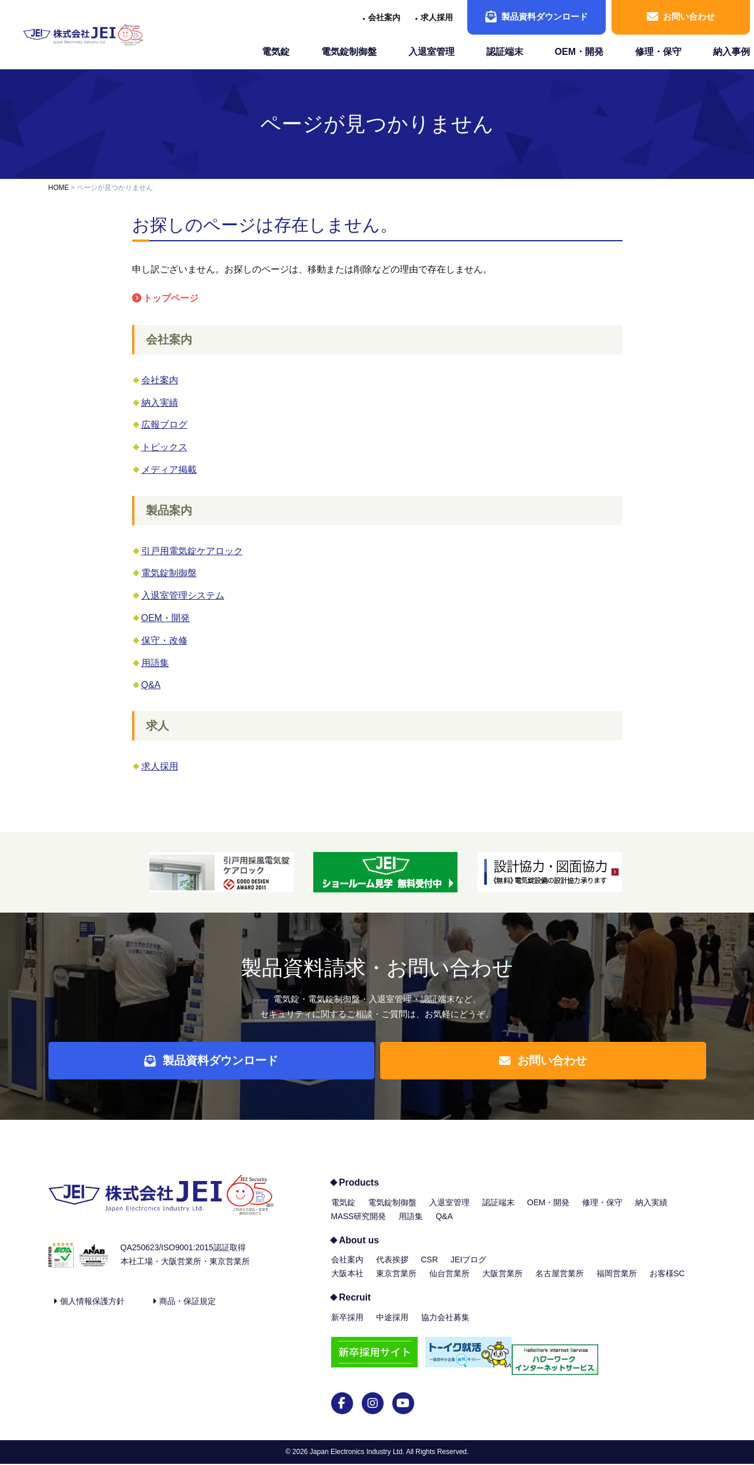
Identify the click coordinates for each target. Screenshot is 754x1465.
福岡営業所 (617, 1282)
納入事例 (731, 52)
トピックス (164, 447)
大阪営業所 (502, 1282)
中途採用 (392, 1326)
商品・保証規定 (187, 1309)
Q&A (151, 685)
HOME (58, 188)
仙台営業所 (449, 1282)
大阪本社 (347, 1282)
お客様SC (667, 1282)
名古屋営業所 (559, 1282)
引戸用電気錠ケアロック (192, 551)
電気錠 (276, 52)
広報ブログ (164, 424)
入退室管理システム (182, 595)
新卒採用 (347, 1326)
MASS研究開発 (359, 1224)
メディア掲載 (169, 469)
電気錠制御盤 (349, 52)
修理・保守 (658, 52)
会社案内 (384, 17)
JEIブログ (468, 1268)
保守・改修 (164, 640)
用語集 (155, 663)
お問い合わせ (681, 17)
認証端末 (504, 52)
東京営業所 (396, 1282)
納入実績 (159, 403)
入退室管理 (431, 52)
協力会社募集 (445, 1326)
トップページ (170, 298)
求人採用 (437, 17)
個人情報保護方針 (92, 1309)
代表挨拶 (392, 1268)
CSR (429, 1268)
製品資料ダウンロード (536, 17)
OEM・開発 (579, 52)
